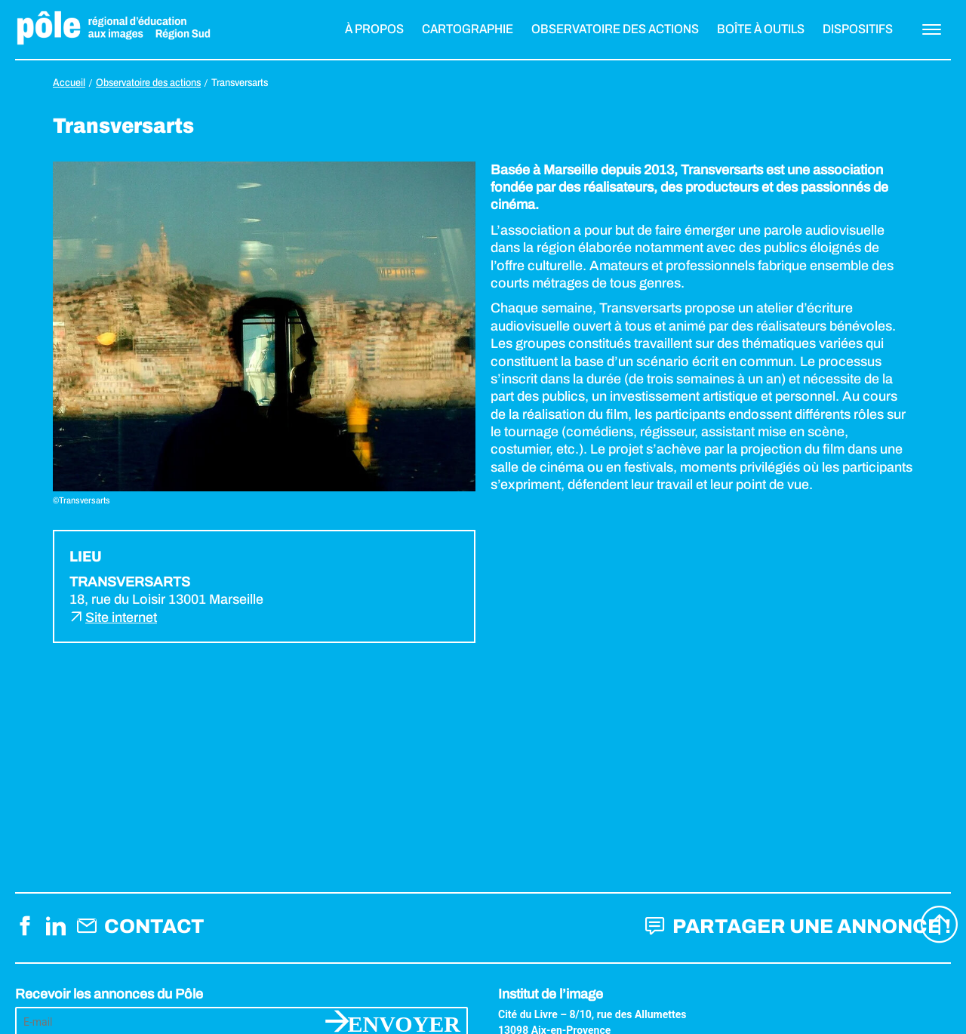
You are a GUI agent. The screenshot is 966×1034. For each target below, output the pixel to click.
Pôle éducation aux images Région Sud (113, 29)
